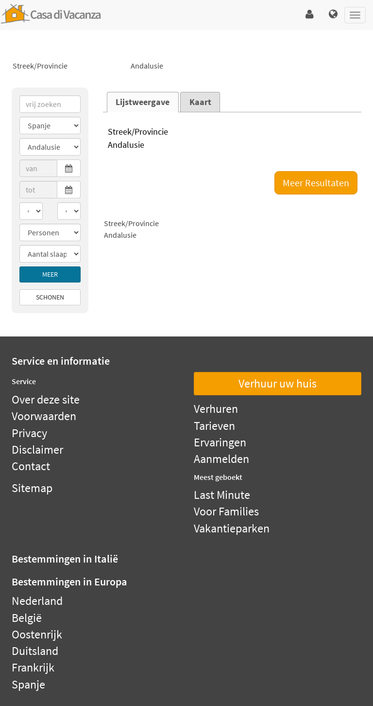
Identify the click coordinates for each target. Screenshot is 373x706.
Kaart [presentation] (200, 102)
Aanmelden (221, 458)
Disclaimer (37, 449)
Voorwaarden (44, 416)
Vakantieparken (232, 528)
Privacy (29, 433)
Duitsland (35, 650)
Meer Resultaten (316, 182)
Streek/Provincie (68, 66)
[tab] (143, 102)
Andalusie (186, 66)
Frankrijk (33, 667)
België (27, 617)
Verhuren (216, 408)
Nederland (37, 600)
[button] (310, 14)
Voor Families (226, 511)
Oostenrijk (37, 634)
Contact (31, 466)
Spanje (28, 684)
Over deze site (46, 399)
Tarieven (214, 425)
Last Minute (222, 494)
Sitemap (32, 487)
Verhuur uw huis (277, 383)
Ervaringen (220, 442)
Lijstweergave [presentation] (143, 102)
